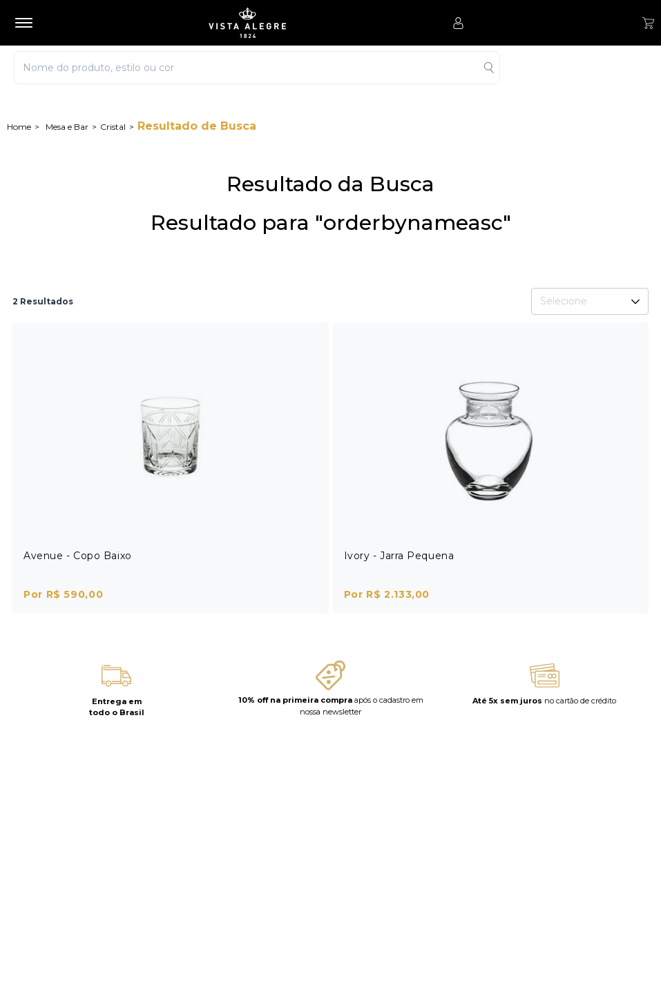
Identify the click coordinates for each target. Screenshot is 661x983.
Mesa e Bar (67, 126)
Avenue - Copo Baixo (77, 555)
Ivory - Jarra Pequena (399, 555)
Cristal (113, 126)
